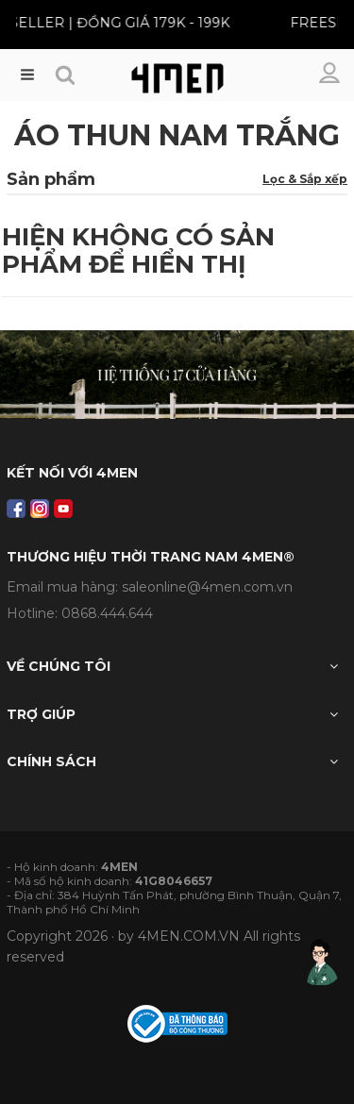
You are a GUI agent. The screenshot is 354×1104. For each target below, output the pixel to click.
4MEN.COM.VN (189, 936)
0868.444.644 (107, 613)
